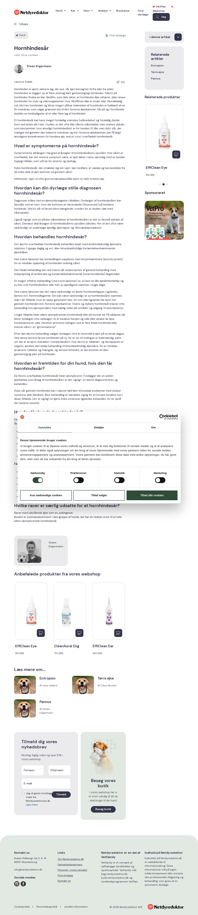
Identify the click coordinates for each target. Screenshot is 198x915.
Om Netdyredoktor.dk (71, 859)
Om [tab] (153, 427)
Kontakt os (64, 880)
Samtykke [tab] (44, 427)
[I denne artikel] (164, 37)
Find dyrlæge (143, 12)
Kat (74, 10)
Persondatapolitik (46, 906)
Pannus (155, 78)
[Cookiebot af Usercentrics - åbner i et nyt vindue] (162, 417)
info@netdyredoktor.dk (28, 869)
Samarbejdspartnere (70, 864)
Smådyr (103, 10)
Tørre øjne (157, 72)
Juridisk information (76, 906)
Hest (87, 10)
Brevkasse (122, 10)
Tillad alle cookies (152, 495)
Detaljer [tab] (99, 427)
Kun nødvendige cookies (46, 495)
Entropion (157, 65)
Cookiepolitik (22, 906)
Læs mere (32, 804)
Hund (60, 10)
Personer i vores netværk (72, 870)
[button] (160, 184)
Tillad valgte (99, 495)
